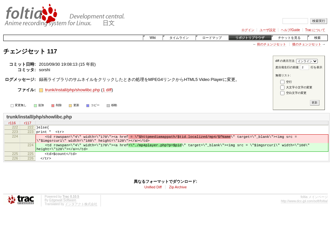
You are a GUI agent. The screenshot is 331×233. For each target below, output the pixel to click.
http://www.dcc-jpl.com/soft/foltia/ (304, 209)
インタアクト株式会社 (81, 212)
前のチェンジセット (271, 44)
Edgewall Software (62, 208)
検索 (317, 37)
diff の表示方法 (284, 60)
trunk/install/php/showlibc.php (72, 89)
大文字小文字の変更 (299, 87)
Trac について (315, 30)
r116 (12, 123)
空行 (289, 81)
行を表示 (316, 67)
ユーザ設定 (268, 30)
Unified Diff (153, 195)
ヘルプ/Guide (290, 30)
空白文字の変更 (296, 92)
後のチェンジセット (306, 44)
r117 (27, 123)
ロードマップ (212, 37)
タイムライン (179, 37)
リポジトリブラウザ (249, 37)
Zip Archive (178, 195)
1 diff (107, 89)
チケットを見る (289, 37)
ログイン (247, 30)
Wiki (153, 37)
